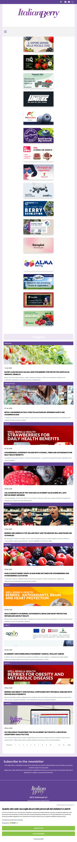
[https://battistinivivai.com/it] (38, 210)
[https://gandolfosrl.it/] (38, 265)
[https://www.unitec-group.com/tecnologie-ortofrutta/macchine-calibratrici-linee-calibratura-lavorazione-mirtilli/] (38, 100)
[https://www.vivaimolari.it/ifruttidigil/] (38, 174)
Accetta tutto (38, 828)
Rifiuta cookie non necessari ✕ (65, 805)
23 (59, 745)
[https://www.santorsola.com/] (38, 46)
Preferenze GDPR (39, 839)
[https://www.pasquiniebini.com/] (38, 82)
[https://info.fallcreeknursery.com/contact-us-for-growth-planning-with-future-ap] (38, 228)
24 (63, 745)
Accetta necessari (38, 834)
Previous (9, 745)
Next (69, 745)
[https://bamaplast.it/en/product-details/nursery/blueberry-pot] (38, 247)
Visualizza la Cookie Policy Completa (12, 820)
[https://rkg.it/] (38, 119)
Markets (7, 464)
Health (7, 424)
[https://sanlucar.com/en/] (38, 283)
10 (50, 745)
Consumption (9, 384)
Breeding (7, 343)
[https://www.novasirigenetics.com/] (38, 64)
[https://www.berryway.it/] (38, 137)
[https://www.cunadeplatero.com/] (38, 301)
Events (7, 625)
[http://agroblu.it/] (38, 192)
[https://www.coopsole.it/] (38, 155)
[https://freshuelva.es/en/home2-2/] (38, 320)
